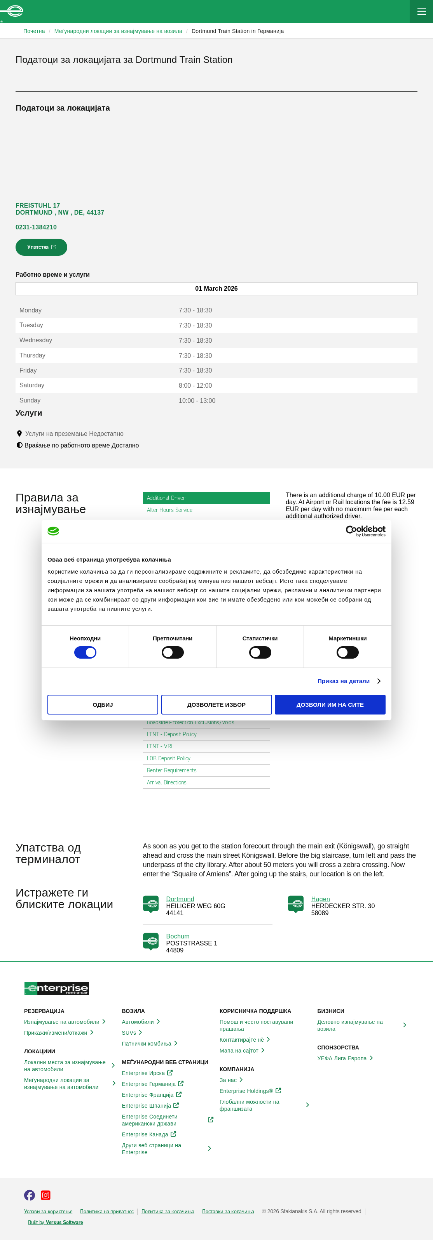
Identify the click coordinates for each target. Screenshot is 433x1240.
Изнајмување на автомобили (66, 1022)
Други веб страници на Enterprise (168, 1148)
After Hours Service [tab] (173, 510)
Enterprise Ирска (148, 1073)
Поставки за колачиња (228, 1211)
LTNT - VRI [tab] (163, 746)
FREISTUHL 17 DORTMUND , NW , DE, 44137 (60, 209)
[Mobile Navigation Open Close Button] (421, 11)
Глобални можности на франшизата (265, 1105)
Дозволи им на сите (330, 704)
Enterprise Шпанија (151, 1106)
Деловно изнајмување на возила (363, 1025)
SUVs (133, 1033)
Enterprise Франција (152, 1095)
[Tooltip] (130, 433)
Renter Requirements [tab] (175, 770)
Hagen (320, 899)
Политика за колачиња (167, 1211)
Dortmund (180, 899)
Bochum (178, 936)
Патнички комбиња (151, 1044)
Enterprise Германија (153, 1084)
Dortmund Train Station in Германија (238, 31)
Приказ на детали (344, 681)
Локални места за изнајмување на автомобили (70, 1065)
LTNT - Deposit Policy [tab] (175, 734)
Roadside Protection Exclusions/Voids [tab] (194, 722)
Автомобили (142, 1022)
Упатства (42, 249)
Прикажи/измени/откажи (60, 1033)
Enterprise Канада (149, 1134)
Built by (55, 1222)
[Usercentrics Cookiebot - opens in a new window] (352, 531)
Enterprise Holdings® (251, 1091)
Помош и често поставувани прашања (265, 1025)
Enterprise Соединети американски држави (168, 1120)
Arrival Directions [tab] (170, 782)
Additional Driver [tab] (169, 498)
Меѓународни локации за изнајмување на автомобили (70, 1083)
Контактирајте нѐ (246, 1040)
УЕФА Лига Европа (346, 1058)
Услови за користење (48, 1211)
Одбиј (103, 704)
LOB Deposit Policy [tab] (172, 758)
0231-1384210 (36, 227)
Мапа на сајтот (243, 1050)
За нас (232, 1080)
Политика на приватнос (107, 1211)
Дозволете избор (216, 704)
